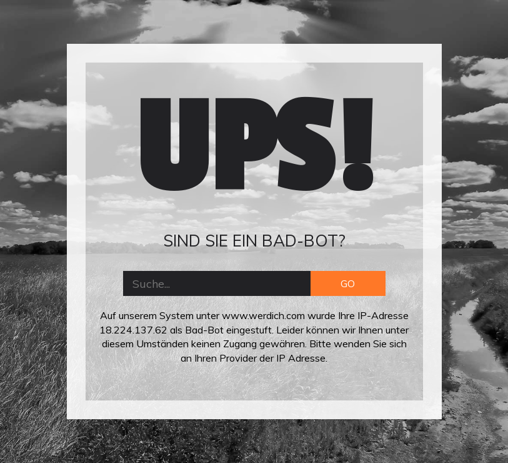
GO (348, 283)
